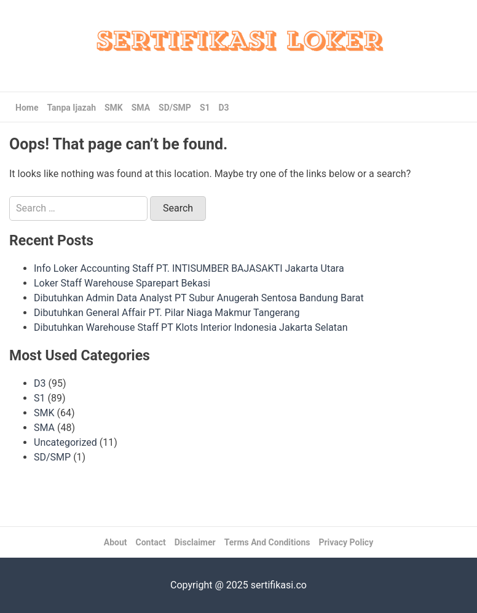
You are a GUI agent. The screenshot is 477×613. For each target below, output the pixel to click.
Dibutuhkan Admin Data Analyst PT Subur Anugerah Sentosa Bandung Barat (199, 298)
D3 (224, 108)
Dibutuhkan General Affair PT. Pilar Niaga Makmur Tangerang (166, 312)
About (115, 542)
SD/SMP (175, 108)
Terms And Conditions (267, 542)
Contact (151, 542)
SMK (113, 108)
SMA (141, 108)
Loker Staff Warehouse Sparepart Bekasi (122, 283)
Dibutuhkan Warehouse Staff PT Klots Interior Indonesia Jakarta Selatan (191, 327)
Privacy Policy (345, 542)
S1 (205, 108)
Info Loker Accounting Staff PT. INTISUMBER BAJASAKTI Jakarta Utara (189, 268)
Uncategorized (65, 442)
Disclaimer (195, 542)
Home (26, 108)
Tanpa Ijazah (71, 108)
